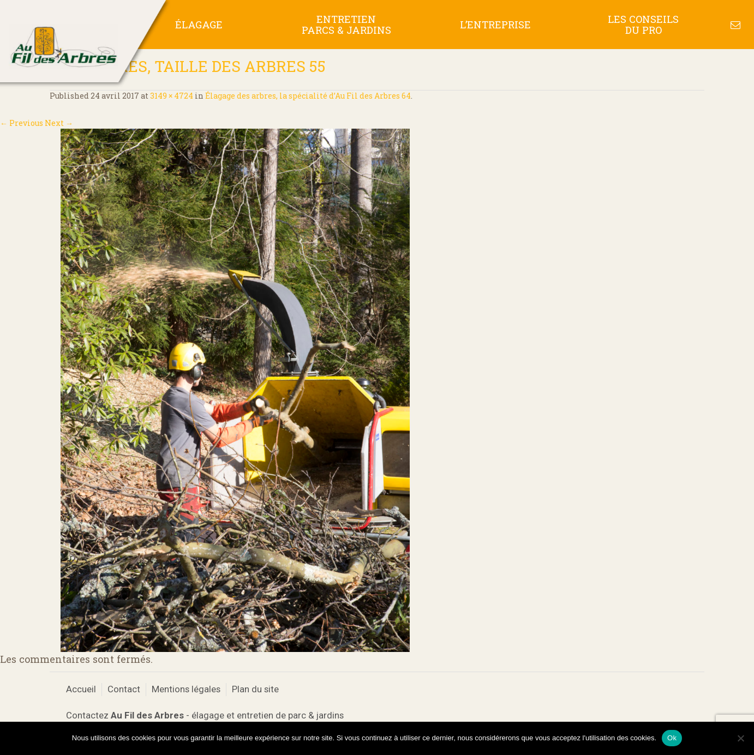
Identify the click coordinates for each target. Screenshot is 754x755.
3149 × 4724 (171, 95)
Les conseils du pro (643, 24)
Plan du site (255, 689)
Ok (672, 738)
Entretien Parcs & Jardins (346, 24)
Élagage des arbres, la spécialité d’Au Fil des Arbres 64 (308, 95)
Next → (59, 123)
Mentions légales (186, 689)
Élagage (199, 24)
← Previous (21, 123)
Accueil (81, 689)
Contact (123, 689)
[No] (740, 738)
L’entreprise (495, 24)
